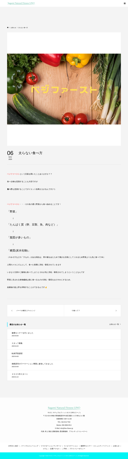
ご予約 (64, 449)
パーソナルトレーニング (29, 446)
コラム (45, 449)
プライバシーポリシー (77, 449)
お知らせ (116, 446)
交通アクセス (55, 449)
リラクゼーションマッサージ (51, 446)
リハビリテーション (71, 446)
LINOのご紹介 (13, 446)
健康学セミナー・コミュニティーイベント (96, 446)
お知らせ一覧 (114, 324)
